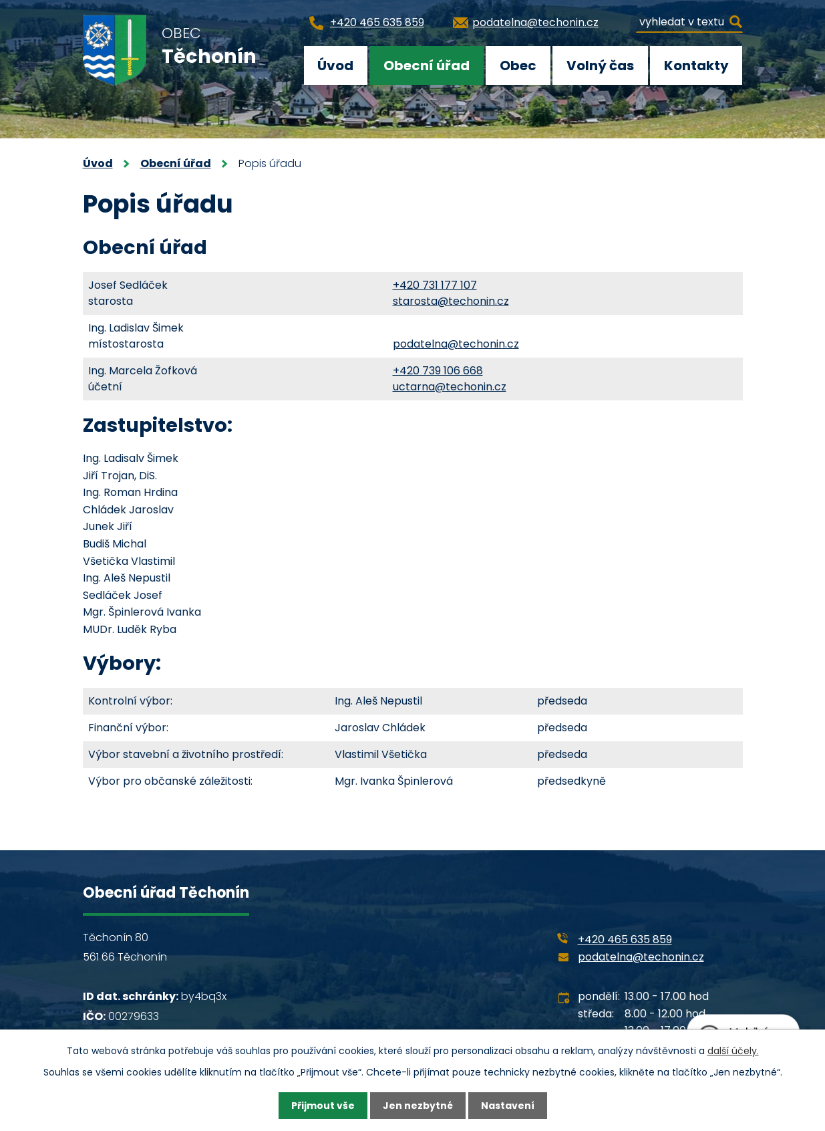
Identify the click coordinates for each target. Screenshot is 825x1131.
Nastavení (507, 1105)
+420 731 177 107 (435, 285)
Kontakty (696, 65)
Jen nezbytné (418, 1105)
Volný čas (600, 65)
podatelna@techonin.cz (456, 344)
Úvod (335, 65)
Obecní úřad (426, 65)
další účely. (733, 1050)
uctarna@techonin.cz (449, 386)
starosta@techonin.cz (451, 301)
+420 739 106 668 (438, 370)
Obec (518, 65)
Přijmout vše (323, 1105)
